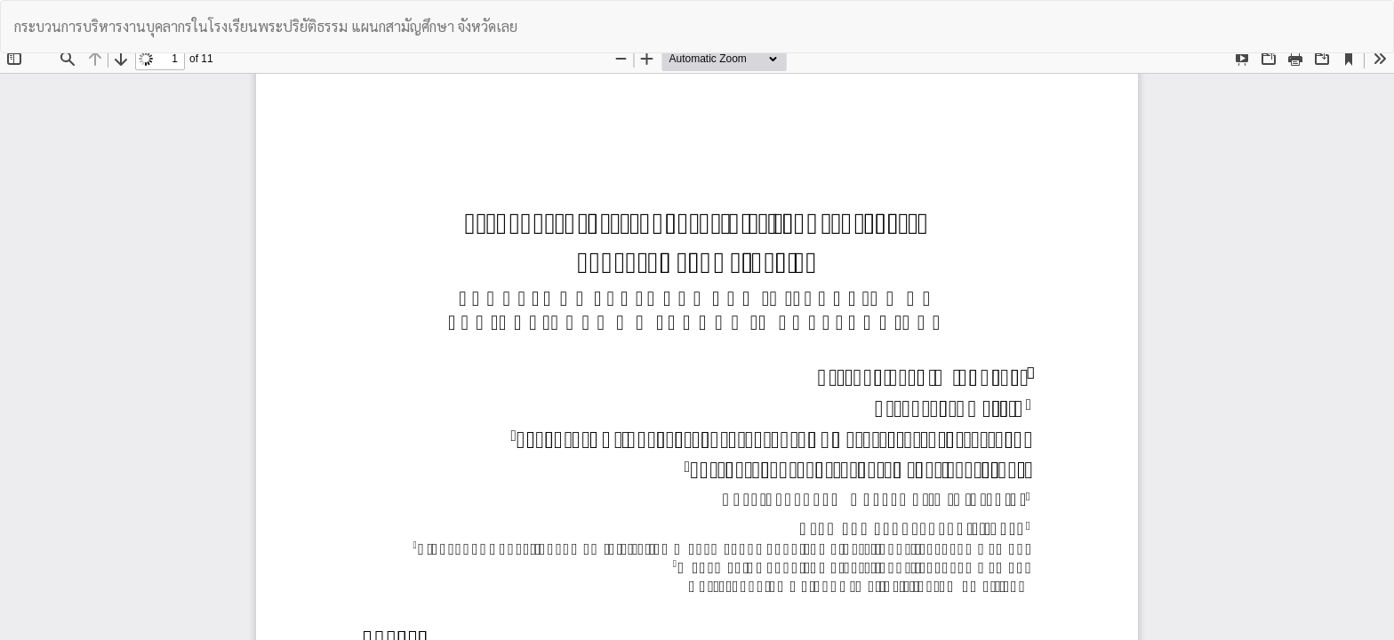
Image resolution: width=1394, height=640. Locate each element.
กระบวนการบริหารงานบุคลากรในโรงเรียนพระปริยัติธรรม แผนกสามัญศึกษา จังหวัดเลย (265, 26)
